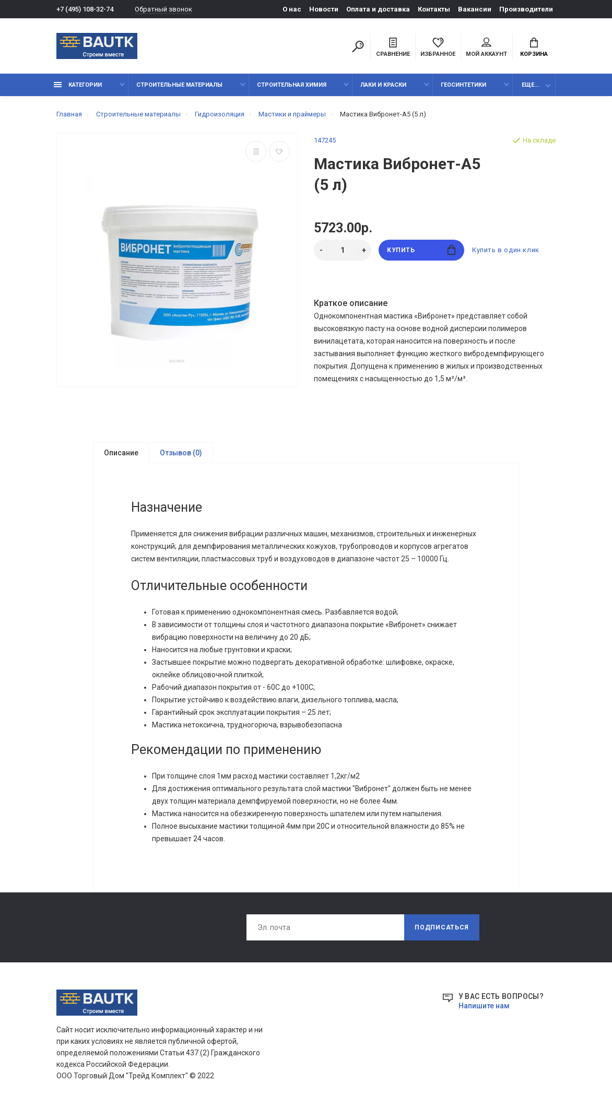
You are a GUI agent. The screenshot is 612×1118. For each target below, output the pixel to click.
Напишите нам (484, 1007)
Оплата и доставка (378, 9)
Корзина (534, 47)
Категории (78, 84)
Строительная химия (291, 84)
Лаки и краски (383, 84)
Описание (121, 453)
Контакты (434, 9)
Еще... (530, 84)
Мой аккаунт (486, 47)
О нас (292, 9)
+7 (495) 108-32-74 (84, 9)
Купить (421, 250)
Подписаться (442, 928)
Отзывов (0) (181, 453)
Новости (323, 9)
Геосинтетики (463, 84)
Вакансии (474, 9)
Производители (526, 9)
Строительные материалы (179, 84)
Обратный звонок (163, 9)
